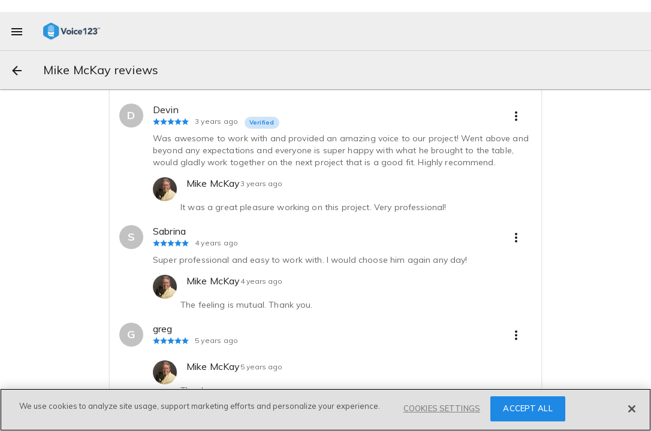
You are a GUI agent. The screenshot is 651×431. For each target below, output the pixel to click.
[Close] (632, 409)
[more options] (516, 116)
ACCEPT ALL (527, 408)
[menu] (17, 31)
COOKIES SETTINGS (441, 408)
